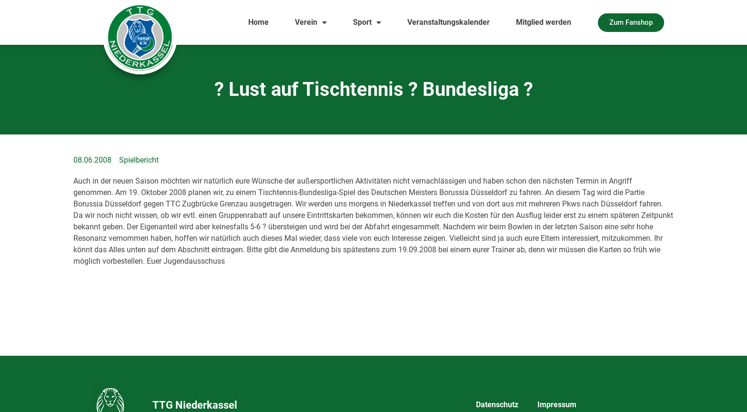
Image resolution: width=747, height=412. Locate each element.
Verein (311, 22)
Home (258, 22)
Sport (367, 22)
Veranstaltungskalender (448, 22)
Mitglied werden (543, 22)
